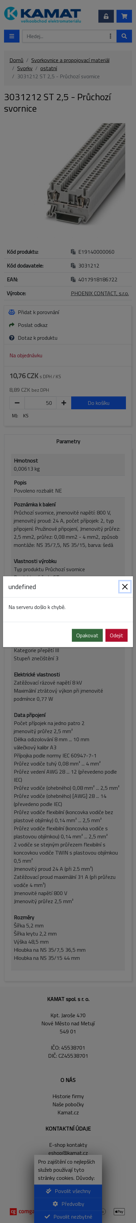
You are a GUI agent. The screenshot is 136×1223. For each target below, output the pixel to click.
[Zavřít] (125, 586)
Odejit (116, 635)
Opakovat (87, 635)
